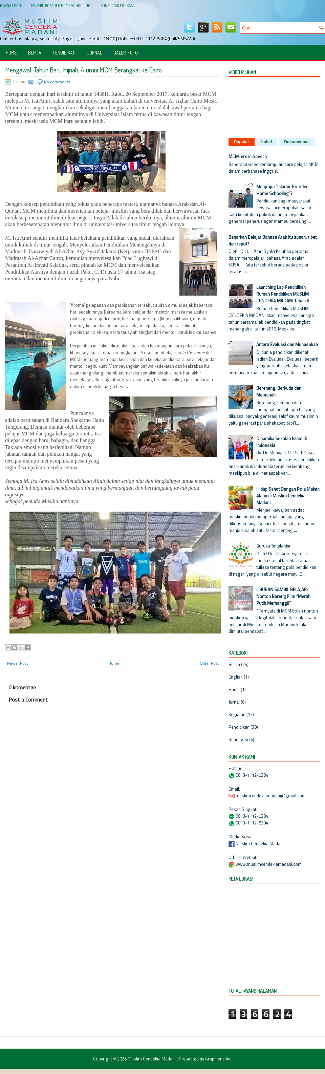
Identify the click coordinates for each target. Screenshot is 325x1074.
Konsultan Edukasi (117, 5)
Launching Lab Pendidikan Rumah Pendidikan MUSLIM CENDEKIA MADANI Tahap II (282, 294)
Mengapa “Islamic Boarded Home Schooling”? (282, 190)
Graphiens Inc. (218, 1058)
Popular (241, 141)
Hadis (234, 689)
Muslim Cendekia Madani (152, 1058)
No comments (57, 82)
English (236, 676)
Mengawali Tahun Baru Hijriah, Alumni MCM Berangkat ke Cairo (83, 69)
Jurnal (94, 53)
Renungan (238, 739)
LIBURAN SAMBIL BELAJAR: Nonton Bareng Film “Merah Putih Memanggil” (283, 596)
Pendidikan (64, 53)
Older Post (209, 663)
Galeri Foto (125, 53)
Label (266, 141)
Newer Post (17, 663)
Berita (34, 53)
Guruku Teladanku (273, 545)
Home (11, 53)
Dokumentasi (296, 141)
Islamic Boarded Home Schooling (60, 5)
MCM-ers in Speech (248, 156)
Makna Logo (10, 5)
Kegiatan (237, 714)
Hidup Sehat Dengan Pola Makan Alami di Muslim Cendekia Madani (288, 496)
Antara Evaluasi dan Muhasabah (287, 344)
